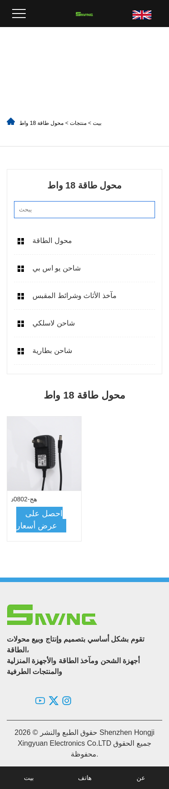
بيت (97, 123)
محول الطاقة (52, 240)
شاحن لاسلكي (53, 323)
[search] (145, 210)
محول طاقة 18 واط (41, 123)
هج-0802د (24, 499)
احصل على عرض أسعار (39, 519)
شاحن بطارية (52, 350)
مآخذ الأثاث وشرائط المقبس (74, 295)
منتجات (78, 123)
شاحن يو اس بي (56, 268)
